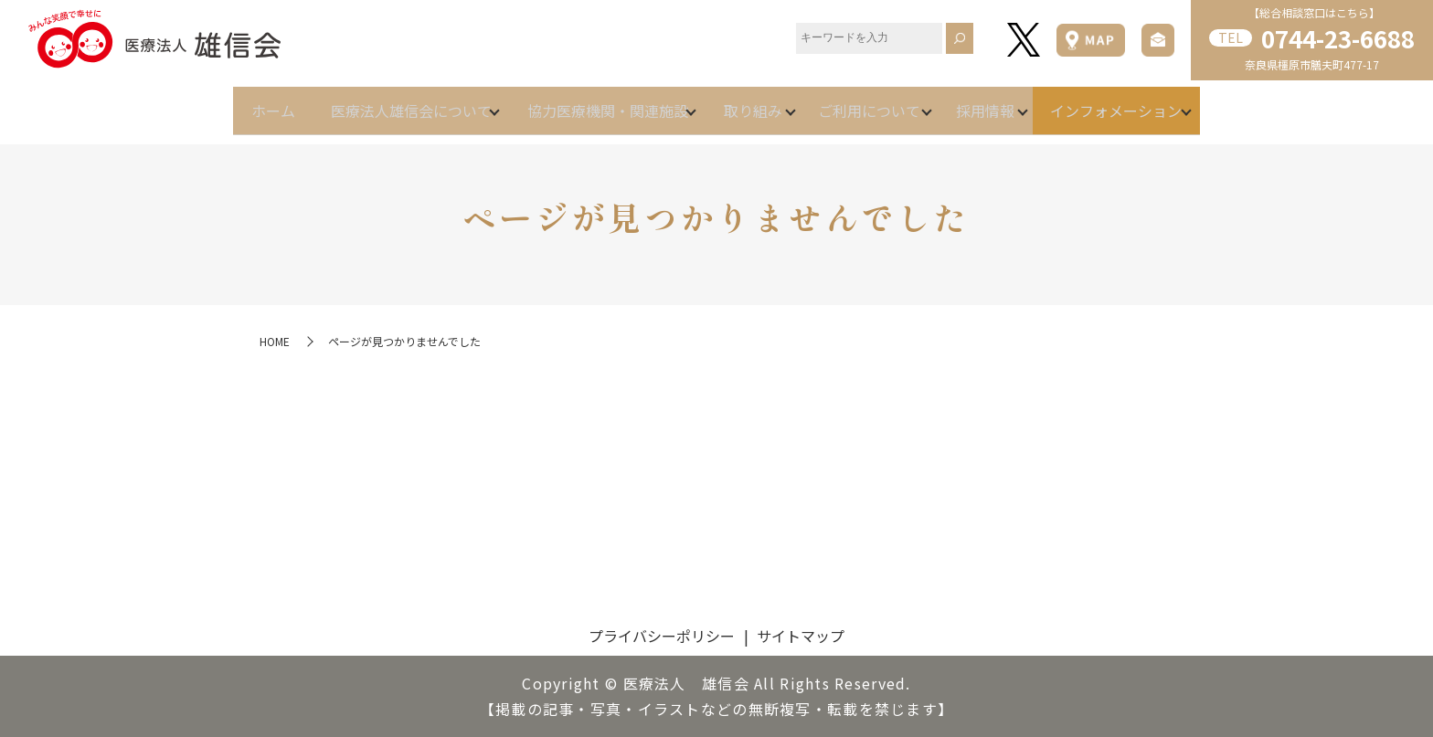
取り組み (753, 102)
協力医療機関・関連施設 (584, 102)
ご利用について (892, 102)
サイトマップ (800, 636)
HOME (275, 341)
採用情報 (1031, 102)
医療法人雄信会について (365, 102)
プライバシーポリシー (662, 636)
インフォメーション (1184, 102)
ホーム (205, 102)
